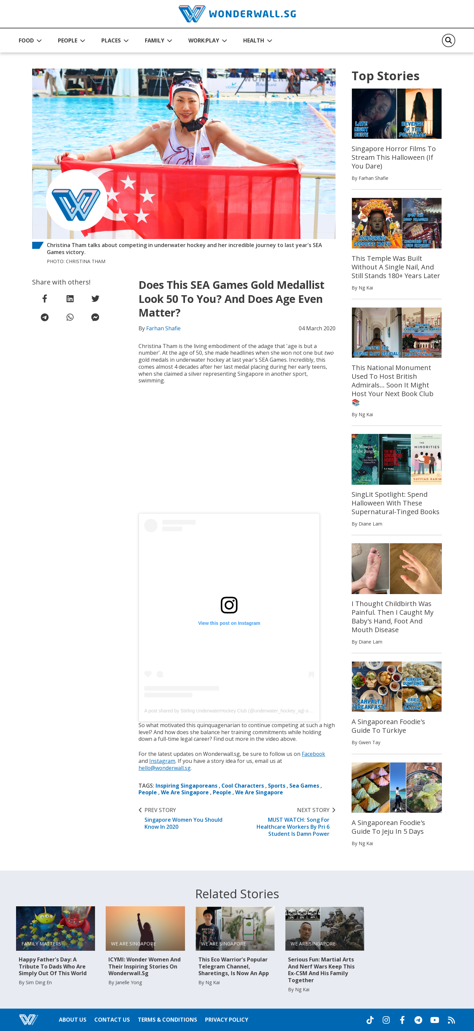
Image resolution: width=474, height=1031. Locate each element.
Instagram (162, 761)
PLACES (111, 40)
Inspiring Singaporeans (186, 785)
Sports (277, 785)
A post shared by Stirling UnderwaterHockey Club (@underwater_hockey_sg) (224, 710)
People (147, 792)
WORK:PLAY (203, 40)
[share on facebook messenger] (95, 317)
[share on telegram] (45, 317)
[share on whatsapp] (70, 317)
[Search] (449, 40)
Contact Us (112, 1019)
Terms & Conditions (167, 1019)
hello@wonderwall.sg (164, 768)
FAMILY (154, 40)
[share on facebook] (45, 298)
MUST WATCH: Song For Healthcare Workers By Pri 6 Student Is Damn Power (287, 822)
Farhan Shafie (163, 328)
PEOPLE (67, 40)
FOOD (26, 40)
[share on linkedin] (70, 298)
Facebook (314, 754)
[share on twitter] (95, 298)
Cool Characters (243, 785)
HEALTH (253, 40)
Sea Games (305, 785)
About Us (72, 1019)
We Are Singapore (185, 792)
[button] (30, 40)
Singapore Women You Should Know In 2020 (187, 818)
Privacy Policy (226, 1019)
